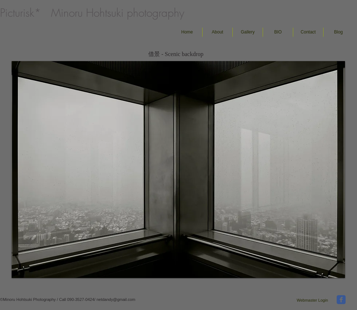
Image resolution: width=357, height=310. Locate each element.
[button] (248, 32)
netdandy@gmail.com (116, 299)
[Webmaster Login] (312, 300)
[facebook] (341, 299)
